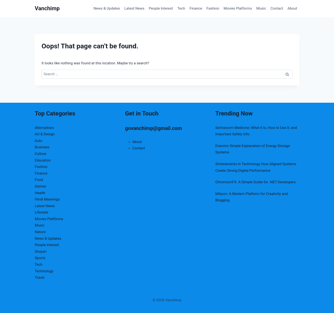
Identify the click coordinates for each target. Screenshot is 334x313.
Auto (38, 140)
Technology (44, 271)
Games (40, 186)
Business (42, 147)
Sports (40, 258)
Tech (181, 8)
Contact (277, 8)
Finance (196, 8)
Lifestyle (41, 212)
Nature (40, 232)
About (292, 8)
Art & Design (45, 134)
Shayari (41, 251)
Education (43, 160)
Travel (39, 277)
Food (39, 179)
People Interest (161, 8)
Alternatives (44, 127)
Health (40, 193)
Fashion (212, 8)
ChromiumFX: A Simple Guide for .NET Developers (255, 182)
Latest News (134, 8)
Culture (40, 153)
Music (261, 8)
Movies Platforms (237, 8)
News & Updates (107, 8)
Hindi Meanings (47, 199)
